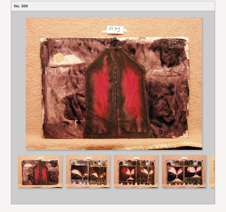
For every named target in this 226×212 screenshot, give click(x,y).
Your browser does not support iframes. (113, 82)
